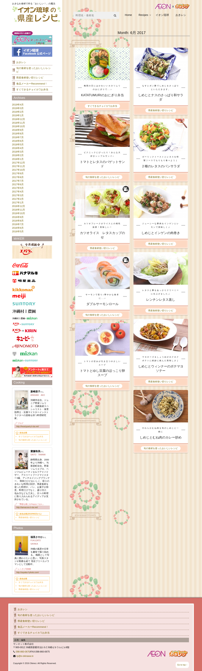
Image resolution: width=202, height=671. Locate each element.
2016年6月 (18, 227)
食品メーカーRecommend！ (31, 83)
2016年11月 (18, 209)
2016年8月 (18, 220)
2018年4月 (18, 148)
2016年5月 (18, 231)
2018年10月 (18, 126)
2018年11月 (18, 122)
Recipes (143, 14)
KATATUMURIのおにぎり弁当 (102, 95)
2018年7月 (18, 137)
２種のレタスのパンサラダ (160, 166)
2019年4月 (18, 104)
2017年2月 (18, 199)
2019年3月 (18, 108)
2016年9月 (18, 217)
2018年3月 (18, 151)
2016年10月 (18, 213)
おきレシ (180, 14)
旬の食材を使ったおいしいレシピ (102, 177)
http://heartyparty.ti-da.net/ (27, 426)
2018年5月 (18, 144)
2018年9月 (18, 130)
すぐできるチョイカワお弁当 (102, 106)
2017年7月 (18, 180)
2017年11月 (18, 166)
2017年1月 (18, 202)
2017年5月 (18, 188)
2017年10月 (18, 169)
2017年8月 (18, 177)
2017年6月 (18, 184)
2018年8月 (18, 133)
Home (128, 14)
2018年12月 (18, 119)
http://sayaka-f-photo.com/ (27, 572)
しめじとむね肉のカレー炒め (161, 437)
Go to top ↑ (182, 665)
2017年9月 (18, 173)
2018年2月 (18, 155)
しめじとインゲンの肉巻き (160, 233)
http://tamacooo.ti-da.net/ (27, 507)
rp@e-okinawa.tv (25, 656)
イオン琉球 (162, 14)
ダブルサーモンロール (102, 304)
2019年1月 (18, 115)
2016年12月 (18, 206)
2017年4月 (18, 191)
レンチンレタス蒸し (160, 299)
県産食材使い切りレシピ (160, 110)
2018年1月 (18, 159)
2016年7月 (18, 224)
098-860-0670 (23, 651)
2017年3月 (18, 195)
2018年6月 (18, 140)
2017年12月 (18, 162)
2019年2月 (18, 111)
